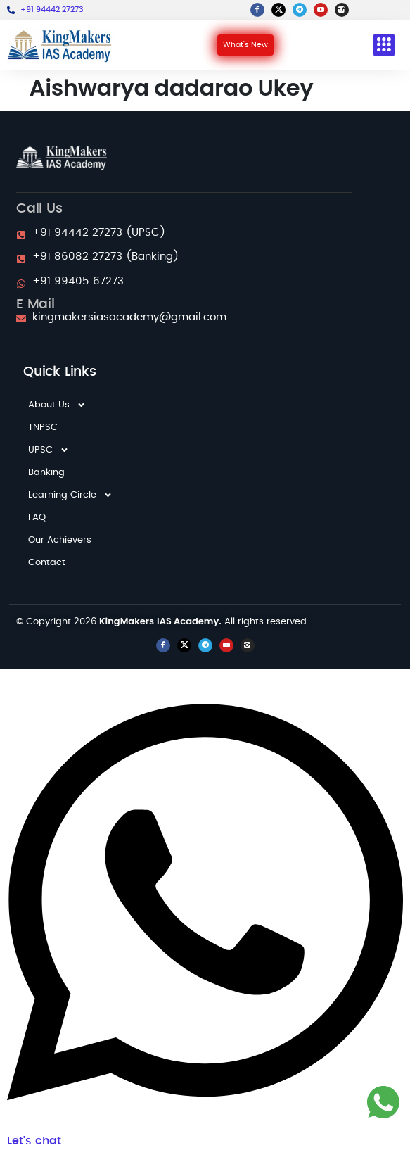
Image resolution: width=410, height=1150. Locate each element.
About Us (57, 405)
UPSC (48, 450)
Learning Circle (70, 495)
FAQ (37, 517)
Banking (46, 472)
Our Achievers (59, 540)
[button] (384, 45)
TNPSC (43, 427)
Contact (46, 562)
